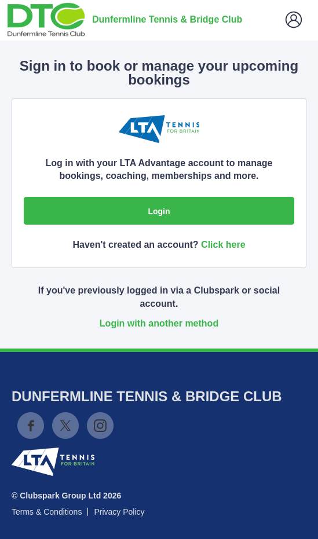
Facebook (30, 425)
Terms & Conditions (47, 511)
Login (159, 211)
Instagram (100, 425)
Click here (223, 245)
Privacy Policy (119, 511)
